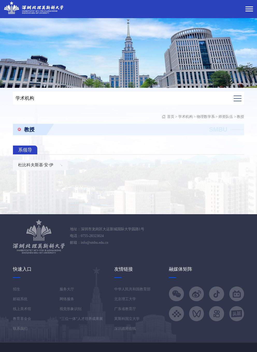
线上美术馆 (22, 309)
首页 (170, 117)
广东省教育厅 (125, 309)
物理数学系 (206, 117)
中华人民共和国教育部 (132, 289)
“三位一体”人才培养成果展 (81, 319)
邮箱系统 (20, 299)
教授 (240, 117)
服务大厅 (67, 289)
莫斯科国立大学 (127, 319)
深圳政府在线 (125, 329)
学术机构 (185, 117)
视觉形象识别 (70, 309)
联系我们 (20, 329)
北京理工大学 (125, 299)
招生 (16, 289)
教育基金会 (22, 319)
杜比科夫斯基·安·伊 (35, 165)
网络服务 (67, 299)
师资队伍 (225, 117)
